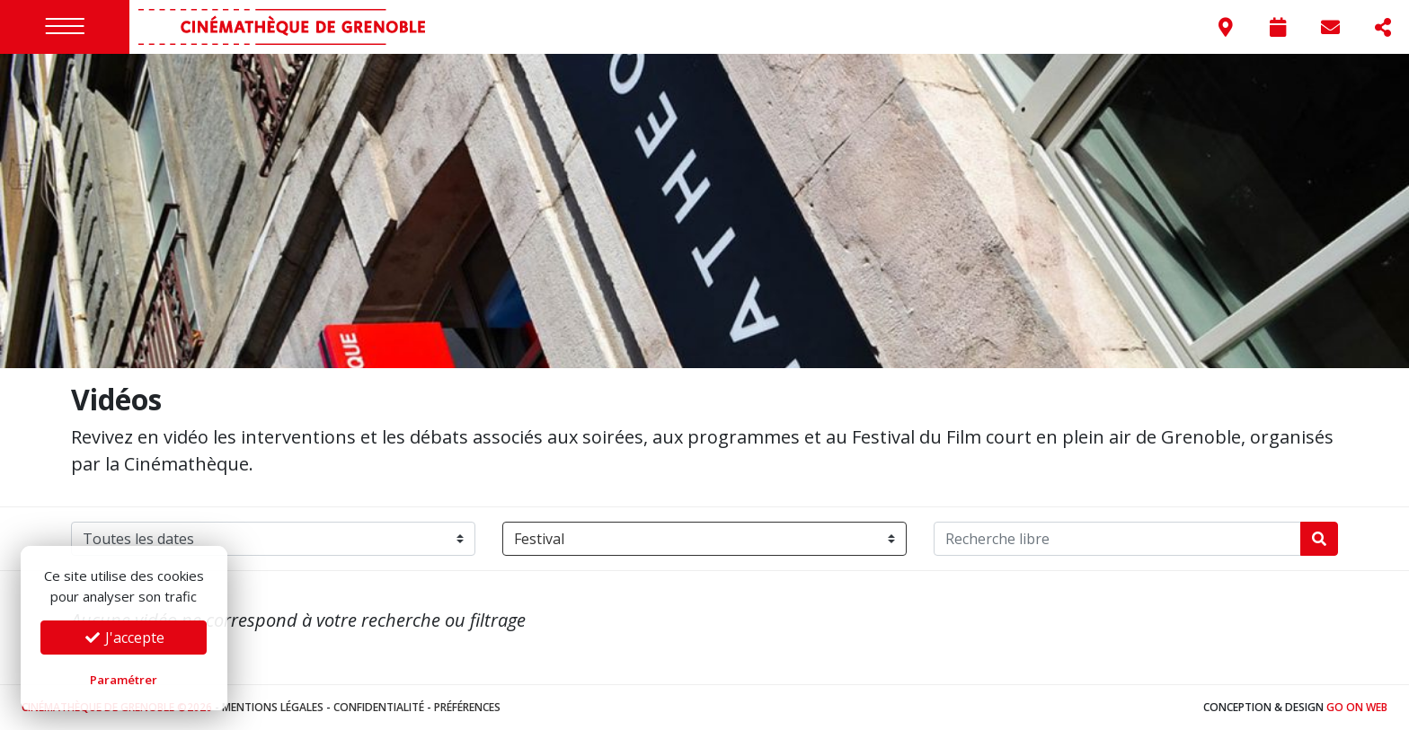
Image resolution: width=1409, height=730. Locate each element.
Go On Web (1356, 707)
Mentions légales (272, 707)
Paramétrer (123, 680)
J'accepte (124, 637)
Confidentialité (378, 707)
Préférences (467, 707)
